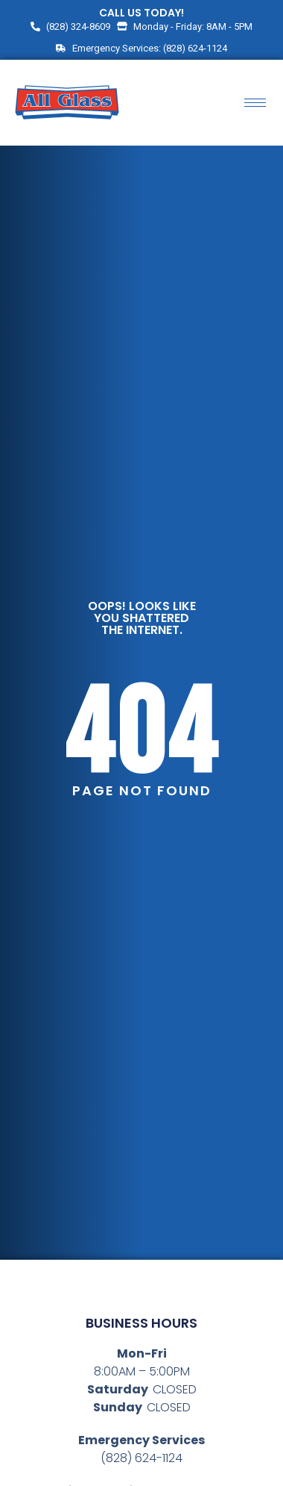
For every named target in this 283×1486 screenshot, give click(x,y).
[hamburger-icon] (255, 103)
